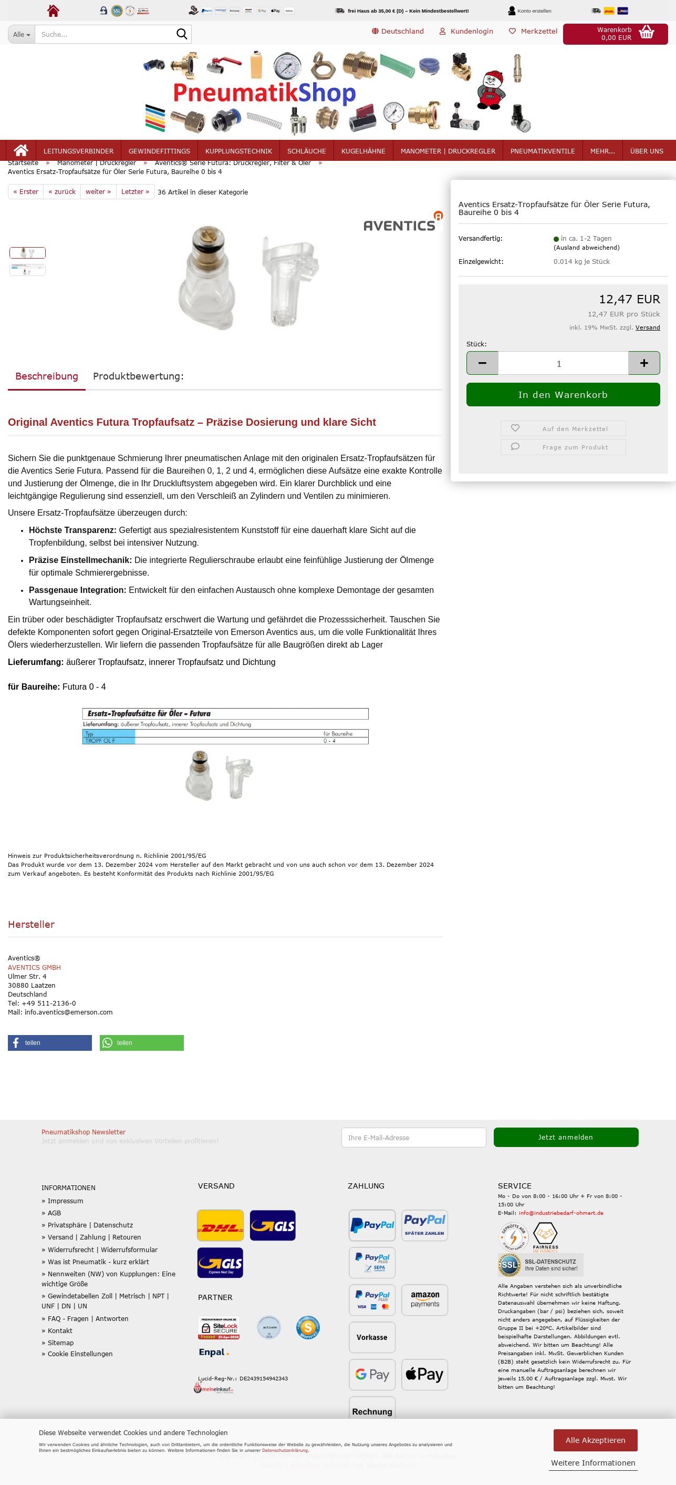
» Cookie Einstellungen (77, 1369)
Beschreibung (46, 391)
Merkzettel (533, 33)
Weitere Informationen (593, 1462)
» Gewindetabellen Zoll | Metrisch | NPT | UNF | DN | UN (105, 1316)
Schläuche (306, 153)
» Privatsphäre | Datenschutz (87, 1240)
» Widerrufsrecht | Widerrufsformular (99, 1264)
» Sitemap (57, 1357)
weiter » (98, 206)
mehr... (602, 153)
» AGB (51, 1228)
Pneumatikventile (543, 153)
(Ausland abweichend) (587, 263)
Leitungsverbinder (78, 153)
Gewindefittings (159, 153)
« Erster (25, 206)
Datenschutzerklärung (285, 1450)
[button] (398, 34)
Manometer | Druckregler (448, 153)
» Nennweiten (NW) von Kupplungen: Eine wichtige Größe (108, 1294)
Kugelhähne (363, 153)
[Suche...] (21, 34)
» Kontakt (56, 1345)
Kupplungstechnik (238, 153)
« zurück (62, 206)
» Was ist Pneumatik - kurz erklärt (95, 1277)
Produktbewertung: (138, 391)
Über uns (646, 153)
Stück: (476, 359)
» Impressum (62, 1216)
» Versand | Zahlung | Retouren (91, 1252)
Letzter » (135, 206)
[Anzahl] (563, 378)
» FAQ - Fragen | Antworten (85, 1333)
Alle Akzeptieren (596, 1440)
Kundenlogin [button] (466, 33)
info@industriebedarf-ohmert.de (561, 1228)
